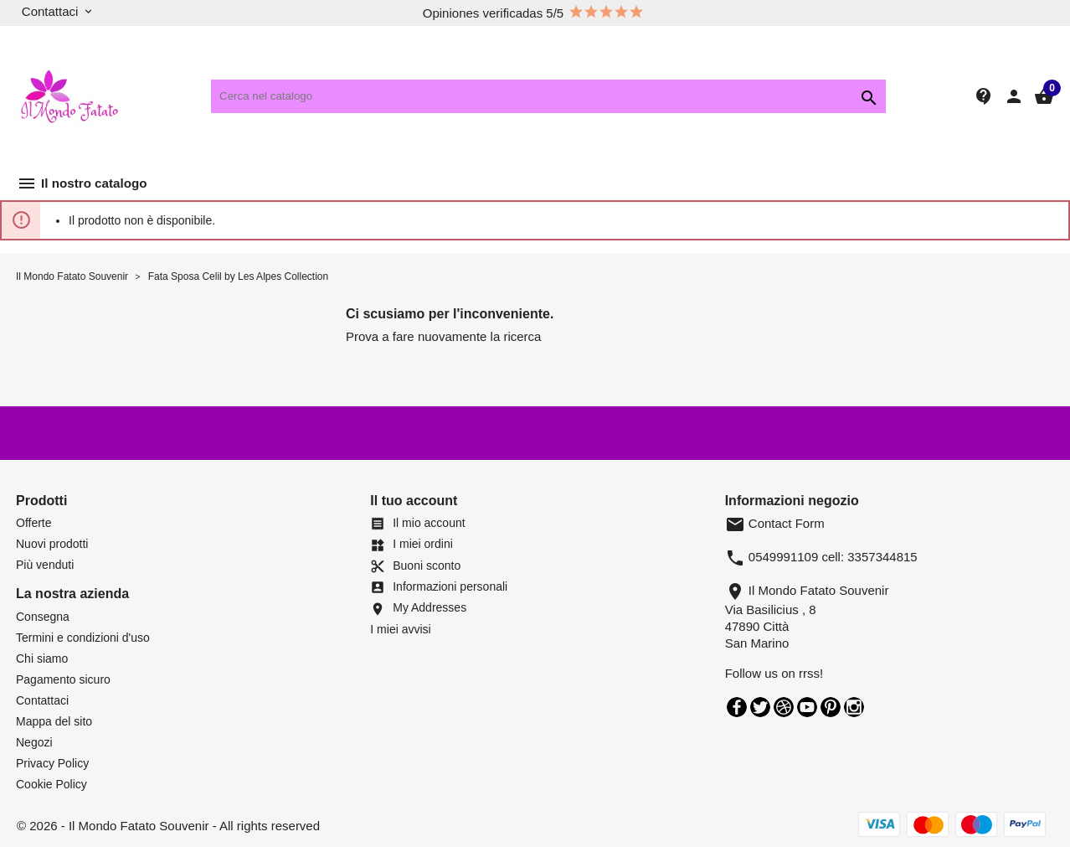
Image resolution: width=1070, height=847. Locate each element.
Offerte (34, 522)
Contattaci (42, 700)
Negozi (34, 742)
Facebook (737, 707)
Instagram (854, 707)
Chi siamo (42, 658)
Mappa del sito (54, 721)
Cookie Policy (51, 784)
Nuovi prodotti (52, 543)
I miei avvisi (400, 629)
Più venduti (45, 564)
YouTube (807, 707)
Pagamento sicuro (63, 679)
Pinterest (831, 707)
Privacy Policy (52, 763)
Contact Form (775, 523)
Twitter (760, 707)
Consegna (42, 616)
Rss (784, 707)
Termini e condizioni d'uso (83, 637)
